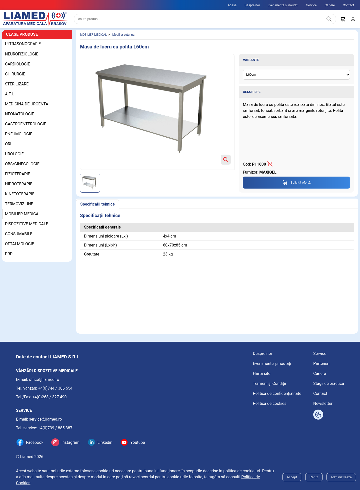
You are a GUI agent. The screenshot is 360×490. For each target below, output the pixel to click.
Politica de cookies (269, 403)
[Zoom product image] (226, 160)
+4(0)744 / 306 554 (55, 388)
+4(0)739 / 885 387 (55, 428)
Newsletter (322, 403)
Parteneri (321, 363)
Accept (292, 477)
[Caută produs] (329, 19)
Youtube (137, 442)
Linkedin (105, 442)
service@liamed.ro (45, 419)
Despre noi (252, 5)
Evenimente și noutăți (283, 5)
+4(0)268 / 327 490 (49, 397)
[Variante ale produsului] (296, 75)
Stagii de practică (328, 383)
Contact (348, 5)
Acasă (232, 5)
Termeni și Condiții (269, 383)
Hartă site (261, 373)
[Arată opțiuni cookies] (318, 415)
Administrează (341, 477)
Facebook (34, 442)
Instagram (70, 442)
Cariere (330, 5)
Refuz (314, 477)
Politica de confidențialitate (277, 393)
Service (311, 5)
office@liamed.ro (44, 379)
